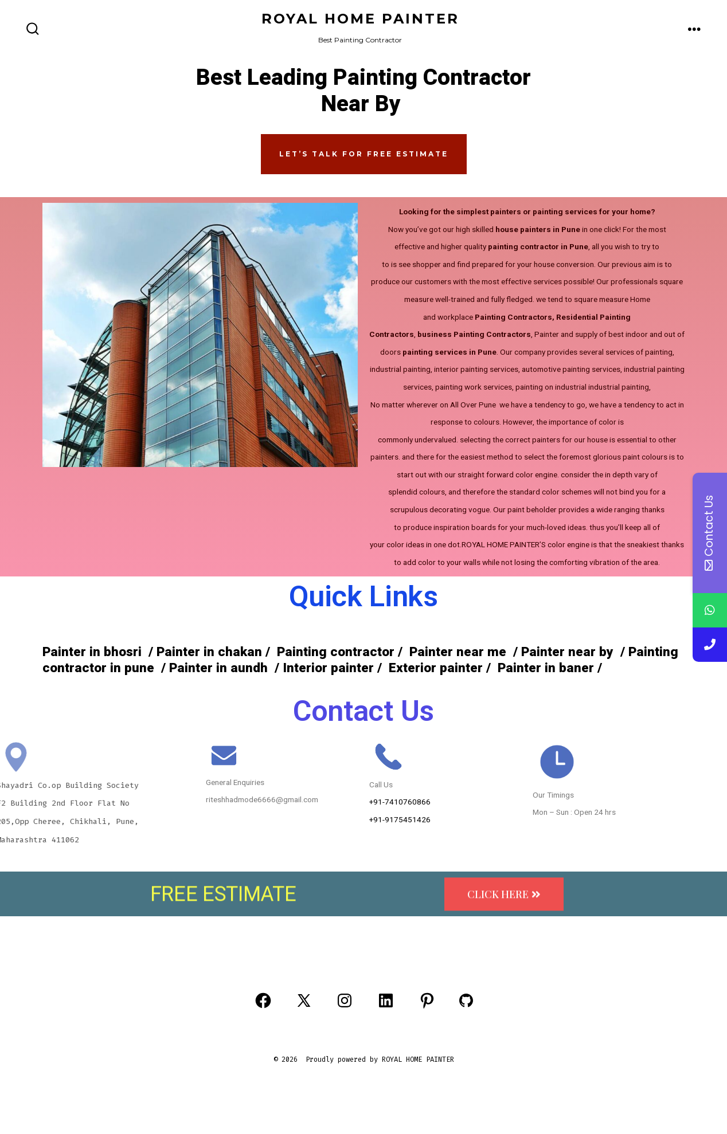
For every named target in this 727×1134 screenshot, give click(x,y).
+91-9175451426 (400, 819)
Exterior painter (434, 668)
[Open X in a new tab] (304, 1000)
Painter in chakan (207, 652)
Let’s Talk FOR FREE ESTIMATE (363, 154)
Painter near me (457, 652)
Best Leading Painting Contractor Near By (363, 91)
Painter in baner (546, 668)
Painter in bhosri (92, 652)
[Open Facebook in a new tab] (263, 1000)
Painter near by (569, 652)
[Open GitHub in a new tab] (466, 1000)
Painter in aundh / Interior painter (271, 668)
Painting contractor (333, 652)
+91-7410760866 (400, 801)
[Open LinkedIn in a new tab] (386, 1000)
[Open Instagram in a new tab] (344, 1000)
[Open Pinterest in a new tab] (427, 1000)
